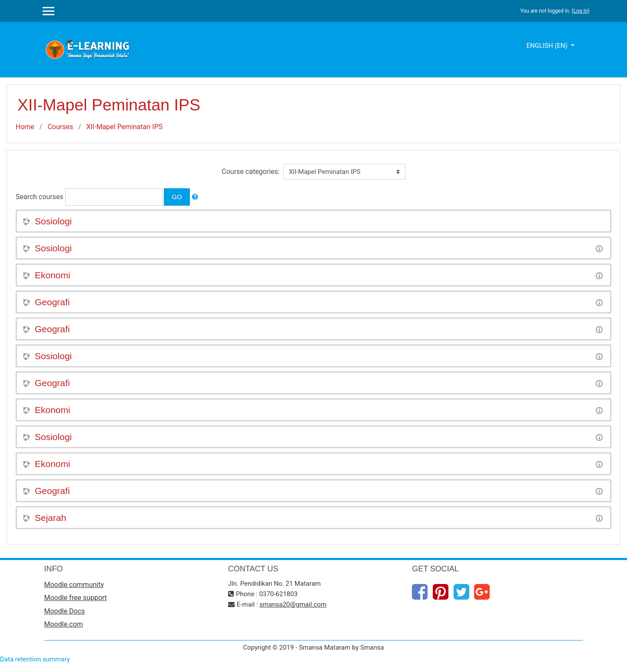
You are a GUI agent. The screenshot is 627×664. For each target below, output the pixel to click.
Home (25, 127)
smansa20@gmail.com (292, 604)
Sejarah (50, 518)
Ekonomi (52, 275)
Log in (581, 11)
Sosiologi (53, 221)
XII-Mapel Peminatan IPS (124, 127)
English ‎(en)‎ (547, 46)
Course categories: (250, 171)
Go (177, 196)
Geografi (52, 302)
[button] (195, 197)
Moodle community (74, 585)
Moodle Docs (64, 611)
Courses (60, 127)
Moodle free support (75, 598)
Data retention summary (35, 659)
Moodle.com (63, 624)
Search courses (39, 197)
